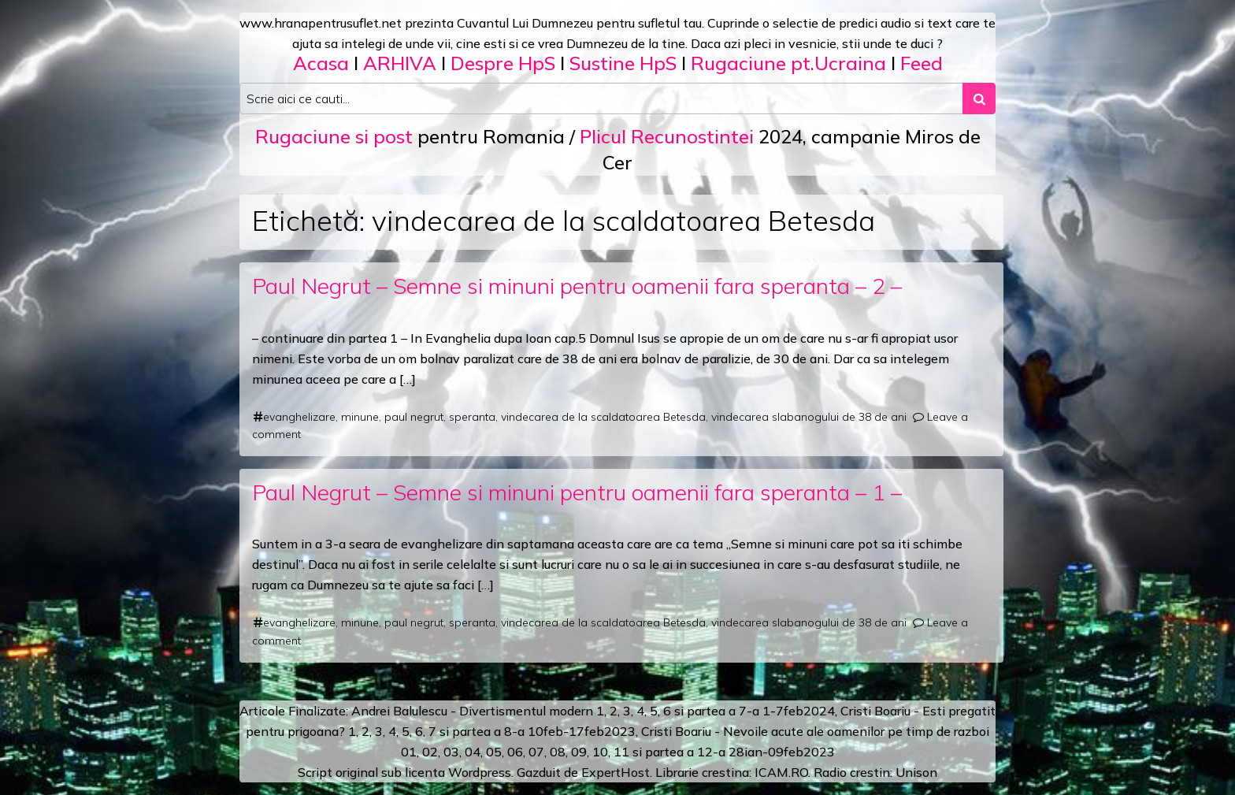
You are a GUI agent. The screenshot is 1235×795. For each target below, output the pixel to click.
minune (360, 417)
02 (430, 752)
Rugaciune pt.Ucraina (788, 63)
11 (621, 752)
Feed (921, 63)
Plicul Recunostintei (667, 136)
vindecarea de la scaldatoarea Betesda (603, 417)
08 (558, 752)
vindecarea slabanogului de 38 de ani (809, 417)
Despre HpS (503, 63)
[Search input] (601, 98)
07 (536, 752)
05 (494, 752)
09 (579, 752)
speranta (472, 417)
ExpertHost (615, 772)
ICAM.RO (781, 772)
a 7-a (744, 711)
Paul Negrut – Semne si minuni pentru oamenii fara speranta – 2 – (577, 285)
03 (451, 752)
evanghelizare (299, 417)
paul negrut (413, 417)
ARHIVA (399, 63)
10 (600, 752)
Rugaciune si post (334, 136)
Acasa (321, 63)
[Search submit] (979, 98)
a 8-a (509, 731)
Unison (916, 772)
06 (515, 752)
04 (472, 752)
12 (705, 752)
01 (409, 752)
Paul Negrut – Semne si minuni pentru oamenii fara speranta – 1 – (577, 492)
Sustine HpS (623, 63)
